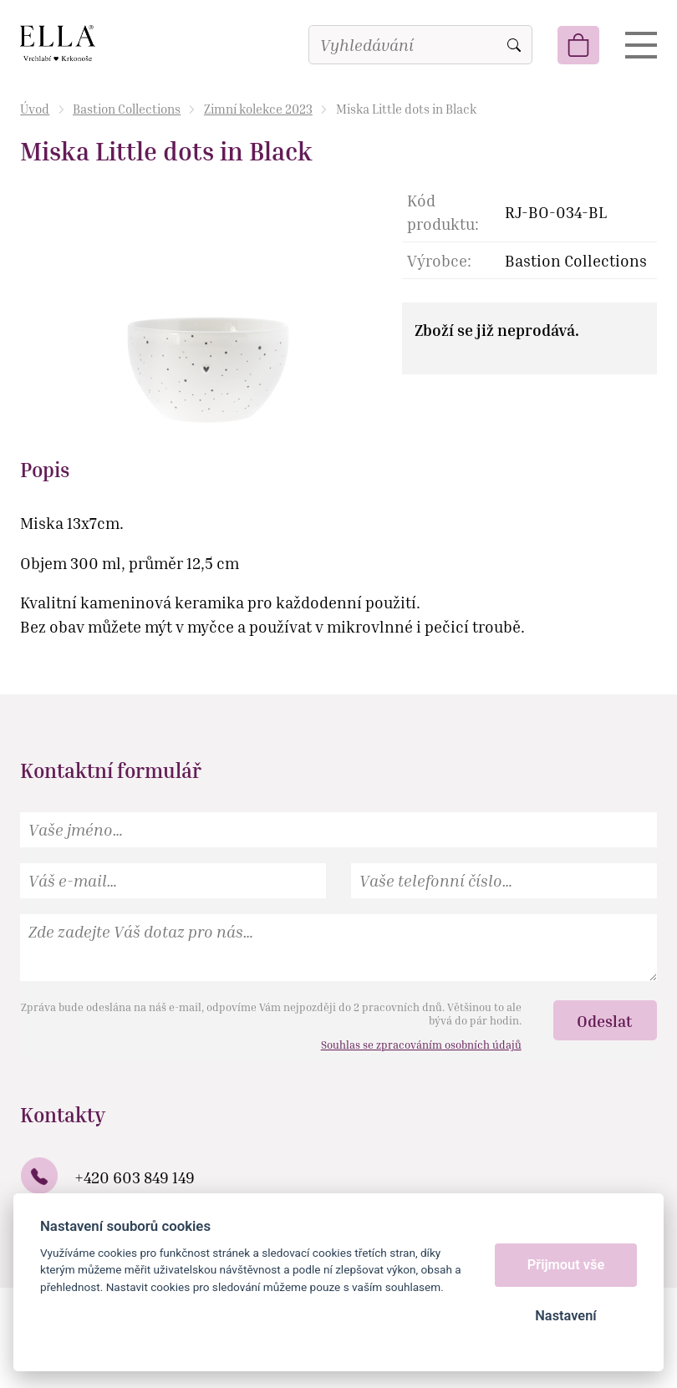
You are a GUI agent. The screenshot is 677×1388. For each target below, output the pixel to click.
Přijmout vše (566, 1265)
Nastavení (565, 1316)
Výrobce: (439, 260)
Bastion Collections (127, 108)
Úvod (34, 108)
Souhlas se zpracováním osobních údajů (421, 1044)
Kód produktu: (443, 212)
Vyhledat (514, 45)
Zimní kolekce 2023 (258, 108)
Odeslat (605, 1020)
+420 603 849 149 (134, 1177)
